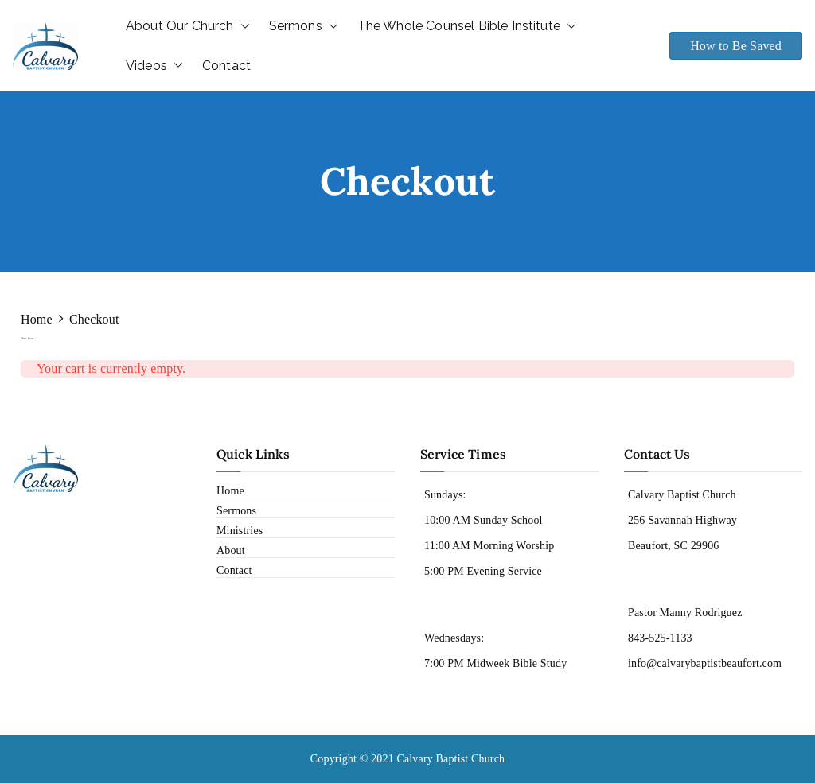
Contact (226, 65)
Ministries (239, 531)
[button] (242, 26)
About (230, 550)
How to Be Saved (736, 45)
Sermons (303, 26)
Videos (154, 66)
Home (230, 491)
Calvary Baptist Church (450, 759)
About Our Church (188, 26)
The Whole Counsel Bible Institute (466, 26)
